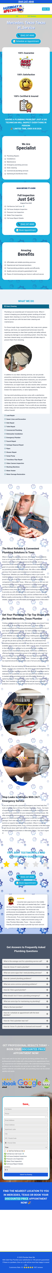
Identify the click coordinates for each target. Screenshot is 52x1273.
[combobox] (26, 1147)
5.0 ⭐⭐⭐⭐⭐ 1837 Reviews (26, 16)
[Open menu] (46, 9)
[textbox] (24, 1147)
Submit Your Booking (26, 1174)
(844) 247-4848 (26, 1)
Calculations (7, 1166)
